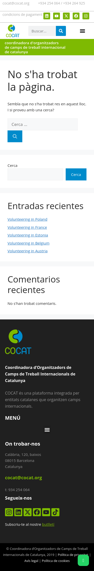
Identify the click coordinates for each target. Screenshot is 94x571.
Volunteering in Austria (28, 250)
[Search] (61, 31)
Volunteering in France (27, 227)
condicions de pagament (23, 14)
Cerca (13, 165)
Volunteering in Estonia (28, 234)
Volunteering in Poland (27, 219)
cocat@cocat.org (16, 3)
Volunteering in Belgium (28, 243)
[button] (82, 31)
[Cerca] (15, 136)
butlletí (48, 524)
